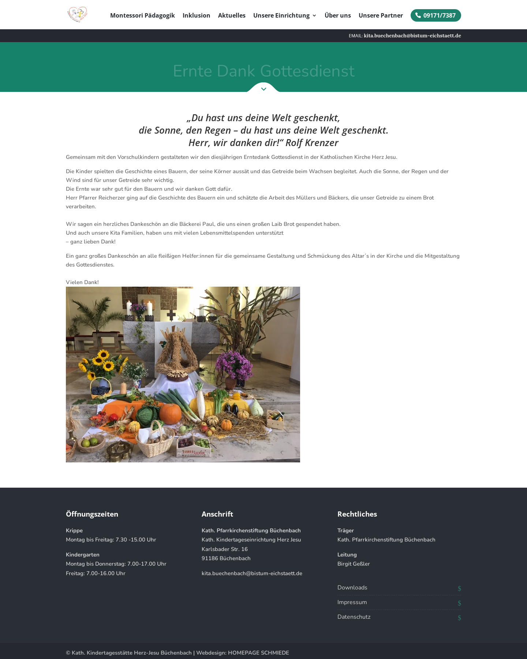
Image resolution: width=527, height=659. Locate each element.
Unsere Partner (381, 16)
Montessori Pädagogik (142, 16)
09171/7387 (439, 15)
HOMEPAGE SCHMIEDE (258, 652)
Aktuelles (232, 16)
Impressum (352, 602)
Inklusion (196, 16)
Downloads (352, 588)
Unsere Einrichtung (281, 16)
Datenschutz (353, 617)
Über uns (338, 16)
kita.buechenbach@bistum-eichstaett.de (252, 573)
